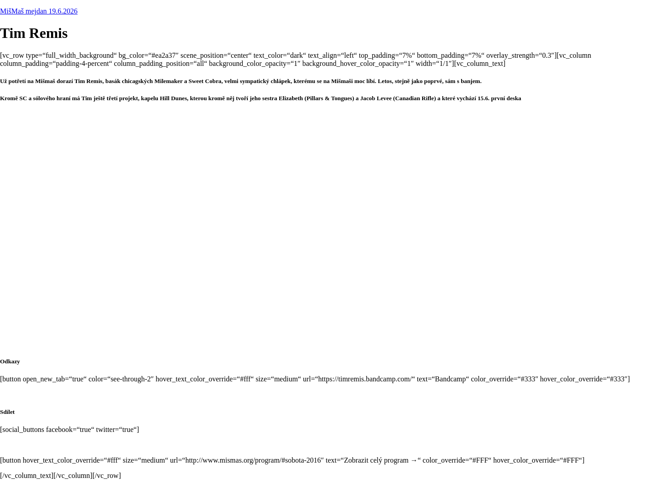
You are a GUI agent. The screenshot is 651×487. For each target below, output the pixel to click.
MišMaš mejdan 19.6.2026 (39, 11)
